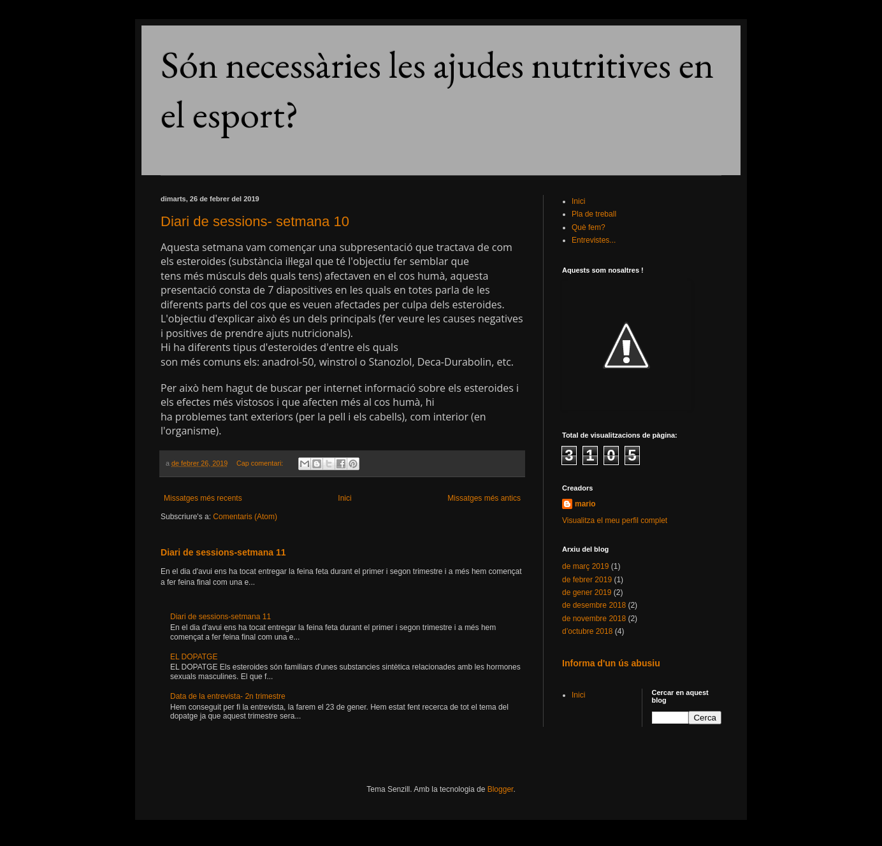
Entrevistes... (594, 240)
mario (585, 503)
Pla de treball (594, 214)
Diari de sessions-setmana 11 (223, 552)
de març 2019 (585, 566)
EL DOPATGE (193, 656)
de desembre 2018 (594, 605)
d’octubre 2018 (587, 631)
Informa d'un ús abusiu (611, 663)
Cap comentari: (260, 463)
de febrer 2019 (587, 579)
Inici (344, 498)
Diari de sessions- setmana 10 (255, 221)
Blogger (501, 789)
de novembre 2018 (594, 618)
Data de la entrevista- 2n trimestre (228, 696)
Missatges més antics (484, 498)
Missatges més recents (203, 498)
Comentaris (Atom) (245, 516)
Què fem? (588, 227)
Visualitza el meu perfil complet (614, 520)
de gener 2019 (586, 592)
